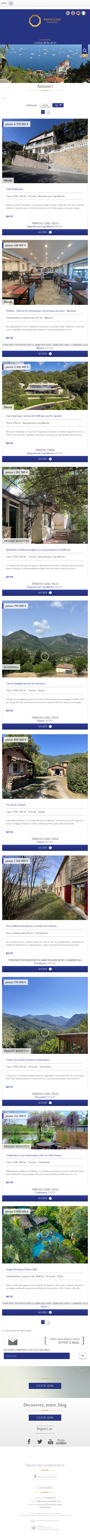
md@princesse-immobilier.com (48, 1501)
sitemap (21, 1515)
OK (82, 1355)
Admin (53, 1515)
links (48, 1515)
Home (4, 98)
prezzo (45, 105)
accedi (45, 232)
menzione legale (30, 1515)
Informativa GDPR (65, 1515)
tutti (57, 1515)
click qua (45, 1385)
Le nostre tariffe (41, 1515)
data (58, 105)
